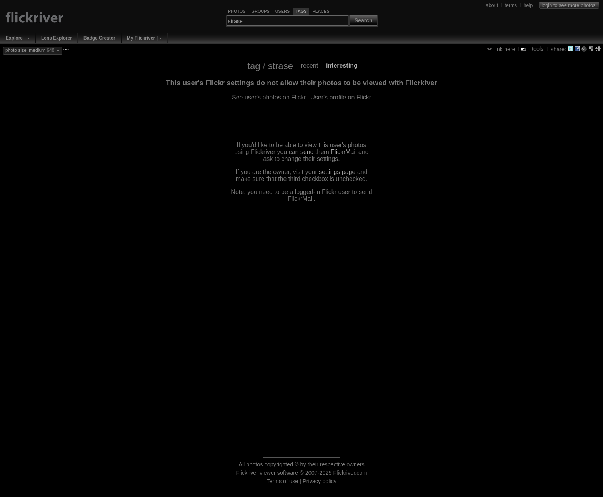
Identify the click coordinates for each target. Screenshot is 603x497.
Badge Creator (99, 38)
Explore (14, 38)
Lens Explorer (56, 38)
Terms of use (282, 481)
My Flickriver (141, 38)
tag (253, 66)
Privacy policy (319, 481)
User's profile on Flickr (340, 97)
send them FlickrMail (328, 152)
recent (309, 65)
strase (280, 66)
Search (364, 20)
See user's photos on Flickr (269, 97)
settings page (337, 172)
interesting (342, 65)
